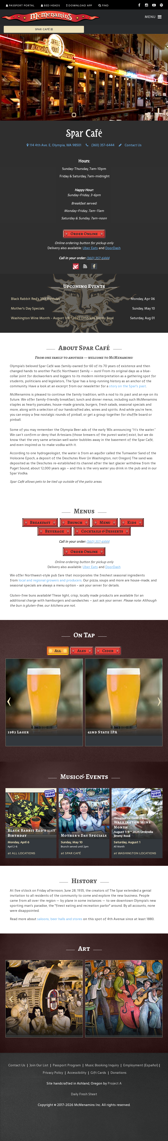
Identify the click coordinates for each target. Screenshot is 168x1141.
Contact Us (130, 145)
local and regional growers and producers (50, 580)
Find (103, 5)
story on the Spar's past (127, 386)
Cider (108, 651)
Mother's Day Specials (27, 308)
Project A (115, 1083)
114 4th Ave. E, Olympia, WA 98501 (54, 145)
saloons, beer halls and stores (59, 919)
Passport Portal (20, 5)
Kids (131, 522)
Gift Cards (98, 1072)
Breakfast (40, 522)
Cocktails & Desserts (102, 531)
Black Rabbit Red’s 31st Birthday (35, 298)
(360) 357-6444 (100, 145)
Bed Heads (50, 5)
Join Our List (39, 1065)
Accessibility (76, 1072)
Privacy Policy (53, 1072)
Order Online (84, 234)
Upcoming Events (84, 286)
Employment (133, 1065)
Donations (118, 1072)
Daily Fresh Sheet (84, 1094)
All (57, 651)
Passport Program (67, 1065)
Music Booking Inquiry (102, 1065)
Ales (81, 651)
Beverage (54, 531)
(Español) (151, 1065)
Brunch (74, 522)
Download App (79, 5)
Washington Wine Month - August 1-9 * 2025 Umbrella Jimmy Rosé (62, 318)
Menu (105, 522)
